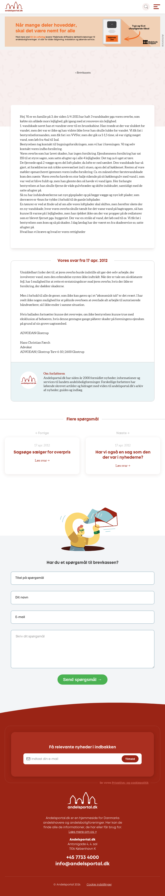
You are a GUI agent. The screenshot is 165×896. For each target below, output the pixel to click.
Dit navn (21, 597)
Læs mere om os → (83, 832)
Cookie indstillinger (99, 885)
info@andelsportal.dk (82, 864)
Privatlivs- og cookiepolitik (130, 783)
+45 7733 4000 (82, 857)
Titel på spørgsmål (29, 578)
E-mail (20, 617)
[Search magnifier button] (146, 6)
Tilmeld (130, 759)
